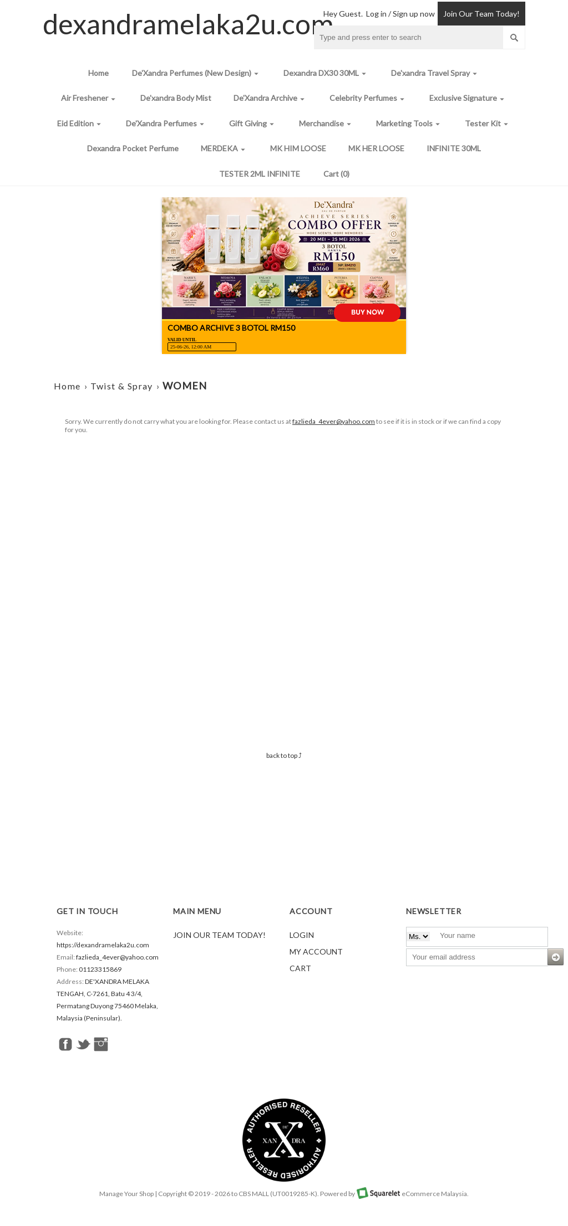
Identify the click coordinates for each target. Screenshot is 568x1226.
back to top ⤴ (284, 755)
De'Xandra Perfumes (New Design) (196, 73)
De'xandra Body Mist (175, 97)
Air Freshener (89, 98)
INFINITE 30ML (454, 148)
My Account (316, 951)
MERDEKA (224, 148)
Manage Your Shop (126, 1193)
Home (98, 73)
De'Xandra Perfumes (166, 124)
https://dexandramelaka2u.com (103, 945)
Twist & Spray (121, 386)
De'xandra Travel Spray (435, 73)
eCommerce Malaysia (434, 1193)
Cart (300, 968)
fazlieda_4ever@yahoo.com (333, 421)
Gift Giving (253, 124)
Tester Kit (488, 124)
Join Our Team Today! (481, 13)
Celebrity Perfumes (368, 98)
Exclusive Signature (468, 98)
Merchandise (326, 124)
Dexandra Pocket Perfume (133, 148)
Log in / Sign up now (400, 13)
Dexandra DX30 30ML (326, 73)
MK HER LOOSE (376, 148)
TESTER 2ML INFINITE (259, 173)
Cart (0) (336, 173)
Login (302, 935)
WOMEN (185, 385)
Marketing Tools (409, 124)
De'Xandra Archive (270, 98)
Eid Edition (80, 124)
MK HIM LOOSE (298, 148)
